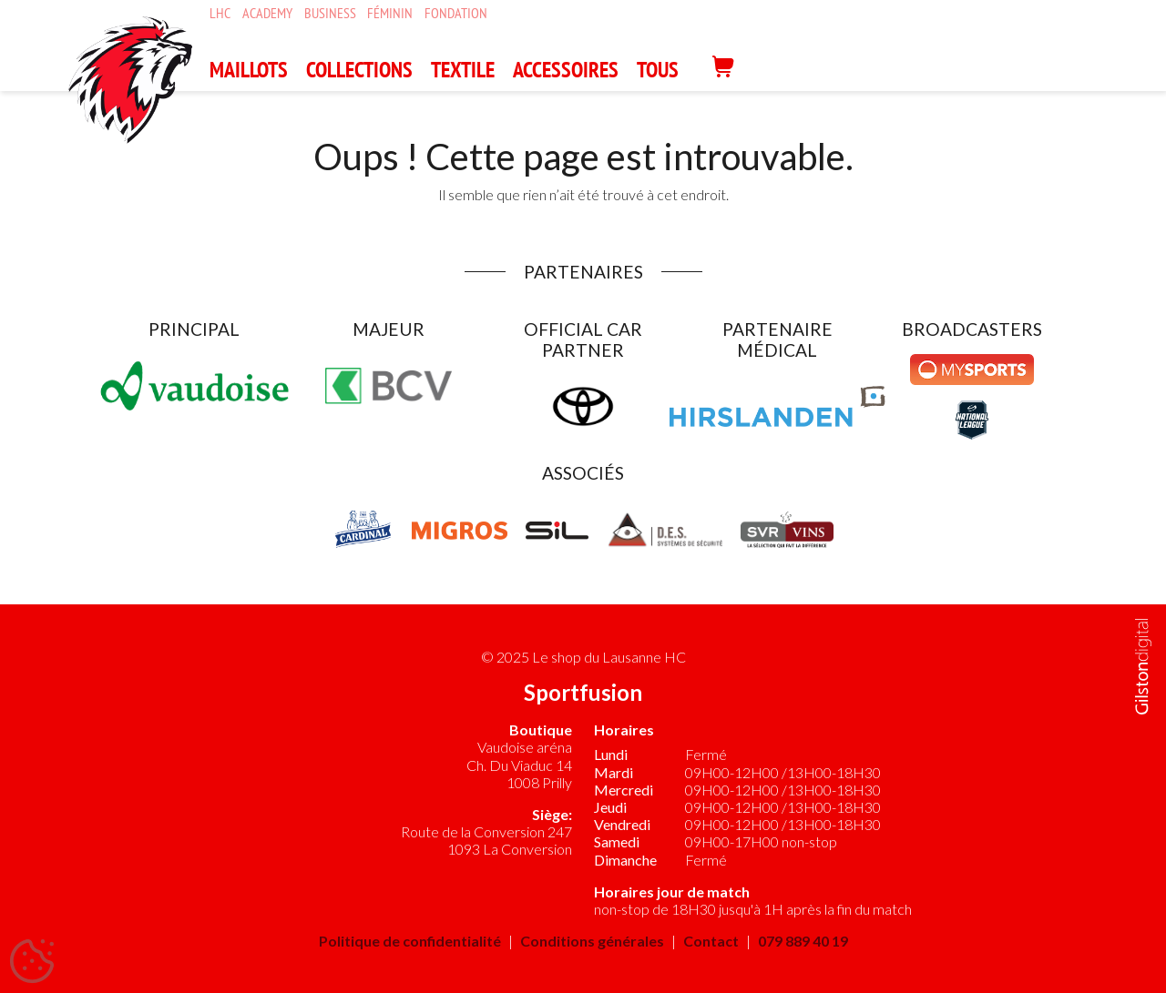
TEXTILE (463, 70)
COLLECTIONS (359, 70)
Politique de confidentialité (410, 940)
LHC (220, 13)
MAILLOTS (249, 70)
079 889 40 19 (803, 940)
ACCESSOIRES (566, 70)
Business (330, 13)
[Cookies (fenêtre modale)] (32, 962)
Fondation (455, 13)
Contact (711, 940)
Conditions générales (592, 940)
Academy (267, 13)
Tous (658, 70)
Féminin (390, 13)
